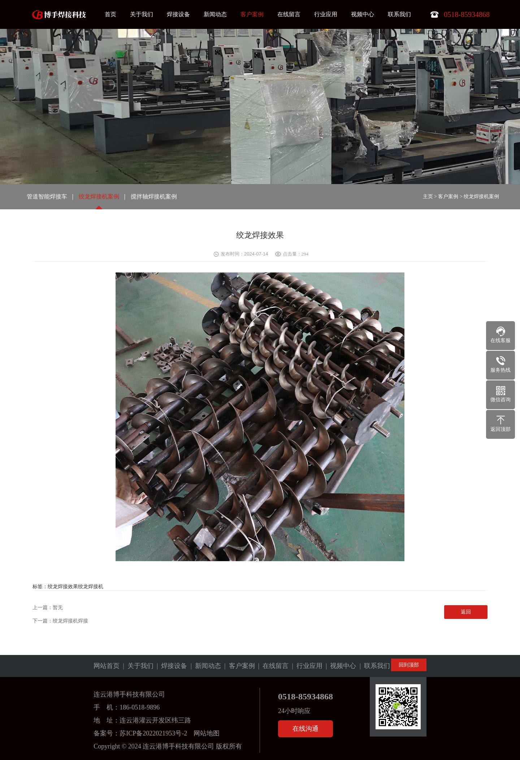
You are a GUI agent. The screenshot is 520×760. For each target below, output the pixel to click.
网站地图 (207, 733)
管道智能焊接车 (47, 196)
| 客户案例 (238, 665)
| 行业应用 (305, 665)
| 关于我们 (136, 665)
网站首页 (107, 665)
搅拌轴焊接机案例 (154, 196)
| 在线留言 (272, 665)
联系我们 (399, 14)
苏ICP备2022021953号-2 (153, 733)
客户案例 (252, 14)
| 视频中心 (339, 665)
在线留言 (288, 14)
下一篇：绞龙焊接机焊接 (60, 621)
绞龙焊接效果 (63, 586)
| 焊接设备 (170, 665)
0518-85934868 (305, 696)
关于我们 (141, 14)
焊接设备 (178, 14)
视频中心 (362, 14)
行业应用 (325, 14)
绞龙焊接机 (90, 586)
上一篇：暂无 (47, 607)
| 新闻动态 (204, 665)
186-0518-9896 (140, 707)
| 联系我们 (373, 665)
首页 (110, 14)
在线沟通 (305, 728)
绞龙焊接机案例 (99, 196)
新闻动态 (215, 14)
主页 (428, 196)
